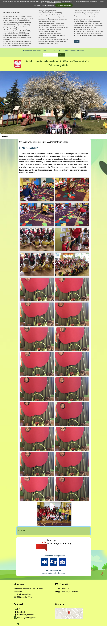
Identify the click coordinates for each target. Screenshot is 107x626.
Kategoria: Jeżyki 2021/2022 (44, 142)
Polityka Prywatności (24, 615)
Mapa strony (37, 50)
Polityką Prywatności (54, 2)
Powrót (23, 530)
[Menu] (53, 136)
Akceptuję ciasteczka (64, 5)
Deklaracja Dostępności (25, 617)
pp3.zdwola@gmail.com (66, 592)
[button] (2, 102)
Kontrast (66, 50)
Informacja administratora (77, 50)
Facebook (19, 612)
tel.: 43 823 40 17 (64, 589)
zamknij (76, 41)
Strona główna (27, 50)
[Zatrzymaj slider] (53, 131)
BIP (17, 609)
